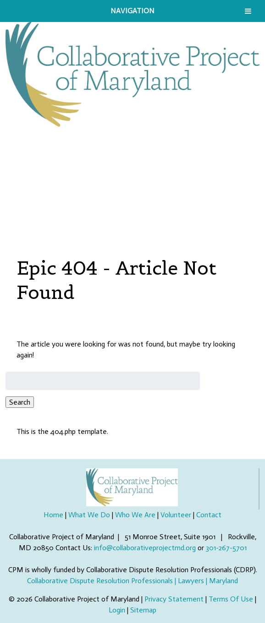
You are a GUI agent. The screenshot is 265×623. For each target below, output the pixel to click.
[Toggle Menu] (248, 11)
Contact (208, 514)
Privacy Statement (174, 599)
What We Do (89, 514)
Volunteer (175, 514)
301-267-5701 (226, 547)
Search (19, 402)
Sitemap (143, 610)
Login (117, 610)
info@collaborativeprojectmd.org (145, 547)
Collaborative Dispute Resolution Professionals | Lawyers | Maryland (132, 580)
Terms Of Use (231, 599)
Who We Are (135, 514)
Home (53, 514)
